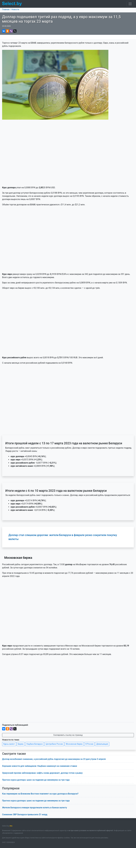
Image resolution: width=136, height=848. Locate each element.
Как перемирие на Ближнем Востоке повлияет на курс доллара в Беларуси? (40, 793)
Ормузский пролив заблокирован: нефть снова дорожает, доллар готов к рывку (42, 773)
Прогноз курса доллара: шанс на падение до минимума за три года (36, 780)
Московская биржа (74, 744)
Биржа (21, 744)
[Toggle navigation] (130, 4)
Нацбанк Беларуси (34, 744)
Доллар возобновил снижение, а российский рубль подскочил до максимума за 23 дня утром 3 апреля (54, 759)
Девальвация (102, 744)
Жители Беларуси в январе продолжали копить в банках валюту (34, 807)
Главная (5, 9)
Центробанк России (54, 744)
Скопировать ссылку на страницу (68, 735)
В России (89, 744)
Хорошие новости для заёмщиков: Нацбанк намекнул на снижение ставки (39, 766)
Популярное (11, 788)
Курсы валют (9, 744)
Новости (15, 9)
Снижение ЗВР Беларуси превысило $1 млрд (24, 814)
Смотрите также (14, 754)
